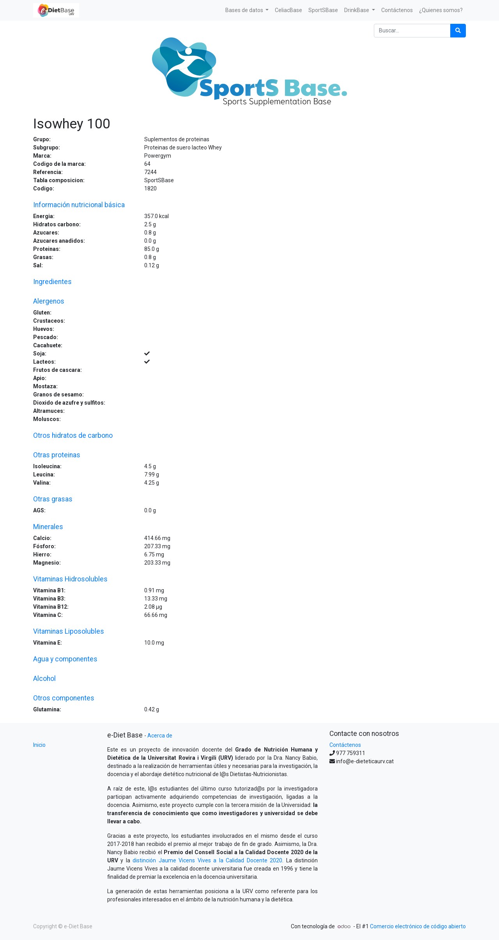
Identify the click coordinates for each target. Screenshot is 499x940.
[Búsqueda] (458, 30)
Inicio (39, 745)
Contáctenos (345, 745)
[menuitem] (288, 10)
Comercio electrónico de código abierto (418, 926)
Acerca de (159, 735)
